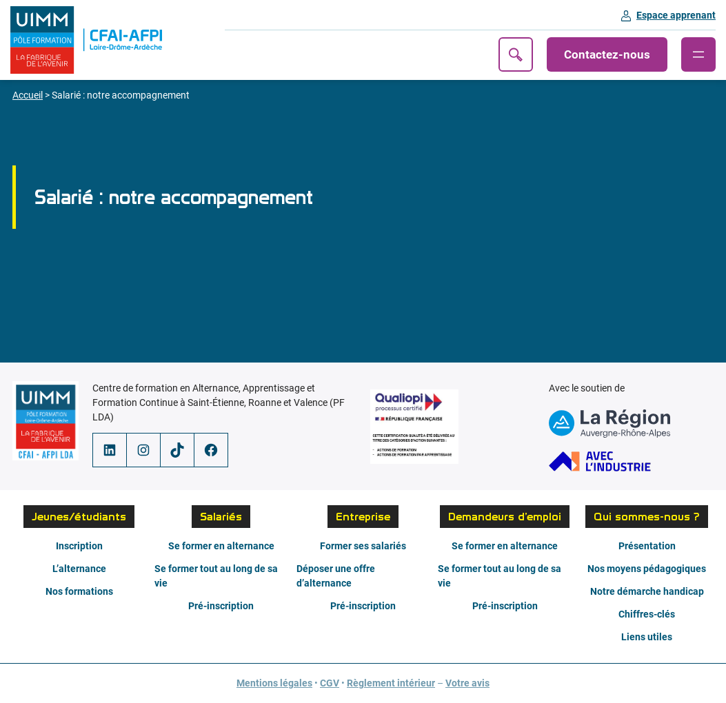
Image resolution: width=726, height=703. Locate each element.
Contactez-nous (607, 54)
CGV (329, 683)
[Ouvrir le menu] (698, 54)
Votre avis (467, 683)
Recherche (515, 54)
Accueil (27, 95)
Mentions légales (274, 683)
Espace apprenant (676, 15)
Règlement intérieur (391, 683)
